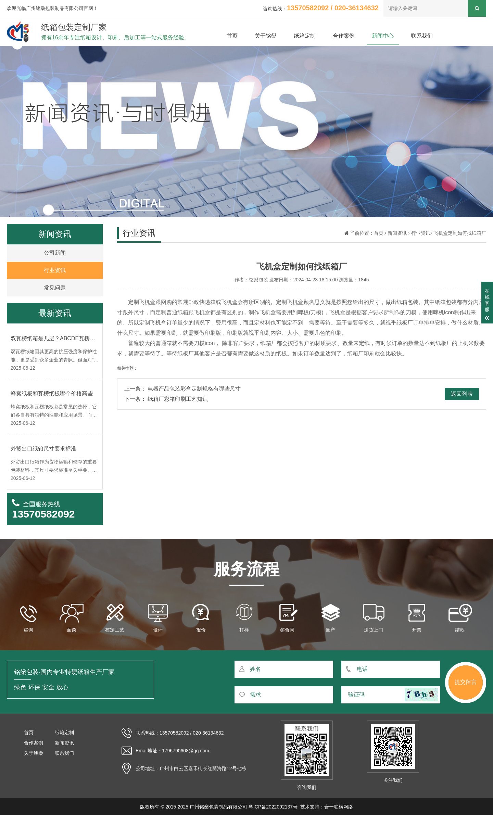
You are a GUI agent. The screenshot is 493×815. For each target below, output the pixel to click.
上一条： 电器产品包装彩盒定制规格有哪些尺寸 (182, 389)
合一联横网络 (338, 807)
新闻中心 (383, 36)
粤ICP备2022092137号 (273, 807)
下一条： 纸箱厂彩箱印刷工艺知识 (166, 399)
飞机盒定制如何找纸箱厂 (459, 233)
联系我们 (422, 36)
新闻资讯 (397, 233)
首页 (232, 36)
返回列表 (462, 394)
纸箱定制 (305, 36)
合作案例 (344, 36)
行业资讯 (420, 233)
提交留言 (466, 682)
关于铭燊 (266, 36)
